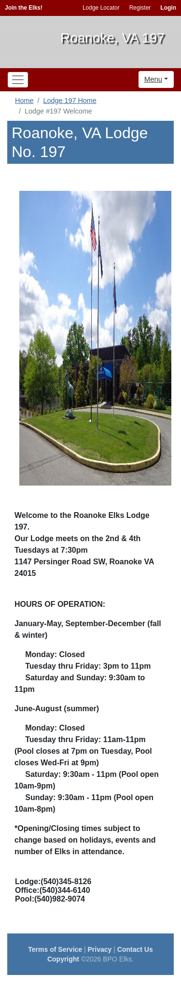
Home (24, 100)
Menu (153, 79)
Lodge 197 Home (69, 100)
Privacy (100, 949)
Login (168, 7)
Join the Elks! (23, 7)
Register (140, 7)
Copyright (63, 959)
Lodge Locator (101, 7)
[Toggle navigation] (18, 79)
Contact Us (135, 949)
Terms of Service (55, 949)
